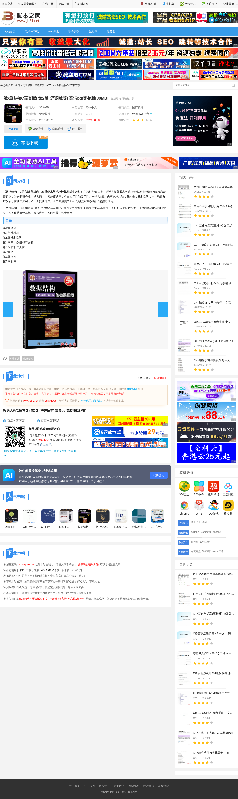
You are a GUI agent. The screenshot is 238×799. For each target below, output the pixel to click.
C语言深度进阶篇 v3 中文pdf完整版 (214, 633)
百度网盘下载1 (16, 420)
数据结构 (28, 358)
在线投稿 (163, 785)
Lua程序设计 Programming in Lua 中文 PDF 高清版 (121, 518)
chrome (184, 507)
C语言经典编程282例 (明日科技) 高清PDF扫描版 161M (157, 518)
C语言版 (14, 358)
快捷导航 (230, 3)
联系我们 (104, 785)
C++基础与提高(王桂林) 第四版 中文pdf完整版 (214, 613)
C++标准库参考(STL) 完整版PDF (213, 732)
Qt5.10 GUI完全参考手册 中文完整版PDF (214, 712)
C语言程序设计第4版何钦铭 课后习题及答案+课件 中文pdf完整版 (214, 673)
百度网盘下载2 (50, 420)
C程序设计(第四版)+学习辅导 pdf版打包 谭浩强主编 (30, 518)
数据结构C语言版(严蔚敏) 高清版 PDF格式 (139, 518)
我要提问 (158, 475)
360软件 (199, 488)
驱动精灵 (213, 488)
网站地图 (133, 785)
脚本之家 (7, 3)
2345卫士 (205, 541)
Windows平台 (140, 113)
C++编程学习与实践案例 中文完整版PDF (214, 752)
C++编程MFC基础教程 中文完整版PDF (214, 693)
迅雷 (21, 570)
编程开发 (39, 85)
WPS (199, 507)
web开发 (53, 31)
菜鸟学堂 (63, 3)
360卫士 (184, 488)
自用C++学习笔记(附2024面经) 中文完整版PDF (214, 593)
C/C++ (50, 85)
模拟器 (228, 507)
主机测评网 (81, 3)
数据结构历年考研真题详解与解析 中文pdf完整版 (214, 573)
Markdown (206, 532)
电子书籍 (27, 85)
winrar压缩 (217, 551)
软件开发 (74, 31)
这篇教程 (45, 444)
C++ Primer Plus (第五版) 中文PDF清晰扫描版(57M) (48, 518)
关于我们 (74, 785)
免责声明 (119, 785)
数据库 (93, 31)
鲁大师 (194, 541)
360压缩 (206, 551)
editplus (195, 532)
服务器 (111, 31)
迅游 (204, 522)
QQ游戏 (213, 507)
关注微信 (211, 3)
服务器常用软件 (27, 3)
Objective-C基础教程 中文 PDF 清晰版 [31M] (11, 518)
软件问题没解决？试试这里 (38, 471)
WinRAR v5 (47, 570)
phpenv (217, 532)
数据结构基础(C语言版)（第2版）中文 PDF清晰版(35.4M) (103, 518)
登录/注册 (151, 3)
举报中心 (190, 4)
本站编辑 (132, 389)
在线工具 (47, 3)
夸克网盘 (196, 551)
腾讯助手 (196, 522)
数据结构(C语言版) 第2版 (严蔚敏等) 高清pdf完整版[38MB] (84, 518)
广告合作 (89, 785)
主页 (17, 85)
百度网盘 (228, 488)
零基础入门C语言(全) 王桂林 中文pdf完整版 (214, 653)
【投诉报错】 (159, 378)
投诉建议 (148, 785)
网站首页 (9, 31)
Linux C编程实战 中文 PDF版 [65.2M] (66, 518)
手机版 (170, 3)
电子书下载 (32, 31)
